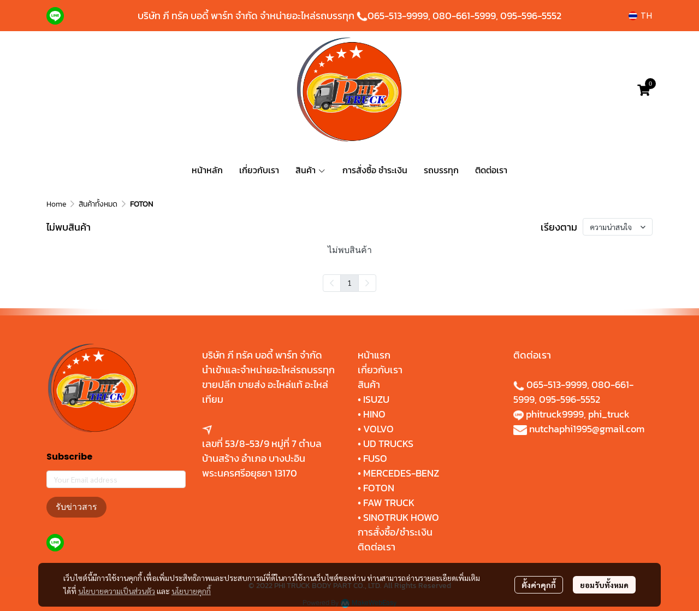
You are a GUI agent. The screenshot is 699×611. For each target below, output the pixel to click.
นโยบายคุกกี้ (191, 591)
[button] (640, 15)
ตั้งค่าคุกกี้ (539, 585)
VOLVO (378, 428)
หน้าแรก (374, 355)
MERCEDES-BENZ (401, 473)
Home (56, 204)
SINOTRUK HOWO (401, 517)
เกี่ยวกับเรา (380, 369)
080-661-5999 (464, 15)
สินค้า (369, 384)
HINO (374, 414)
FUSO (375, 458)
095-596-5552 (530, 15)
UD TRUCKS (388, 443)
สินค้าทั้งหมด (98, 204)
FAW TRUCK (388, 502)
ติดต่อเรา (376, 546)
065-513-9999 (398, 15)
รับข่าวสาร (76, 507)
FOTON (377, 487)
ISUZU (376, 399)
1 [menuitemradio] (349, 282)
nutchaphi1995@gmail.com (586, 428)
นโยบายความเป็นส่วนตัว (116, 591)
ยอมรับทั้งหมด (604, 585)
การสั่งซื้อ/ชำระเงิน (395, 532)
